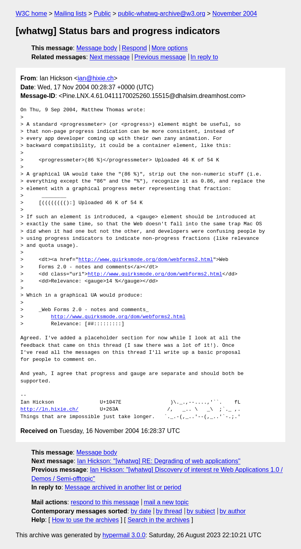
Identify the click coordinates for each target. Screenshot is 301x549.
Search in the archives (158, 519)
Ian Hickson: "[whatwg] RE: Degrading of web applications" (159, 461)
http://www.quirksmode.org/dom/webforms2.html (145, 259)
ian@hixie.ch (96, 78)
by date (141, 511)
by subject (201, 511)
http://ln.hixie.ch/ (49, 409)
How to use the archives (85, 519)
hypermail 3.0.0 (123, 535)
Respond (134, 48)
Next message (110, 57)
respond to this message (105, 502)
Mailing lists (70, 13)
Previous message (160, 57)
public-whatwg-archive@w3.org (161, 13)
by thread (169, 511)
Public (102, 13)
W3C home (31, 13)
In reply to (204, 57)
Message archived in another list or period (123, 487)
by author (232, 511)
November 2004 (234, 13)
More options (170, 48)
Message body (96, 48)
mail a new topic (166, 502)
